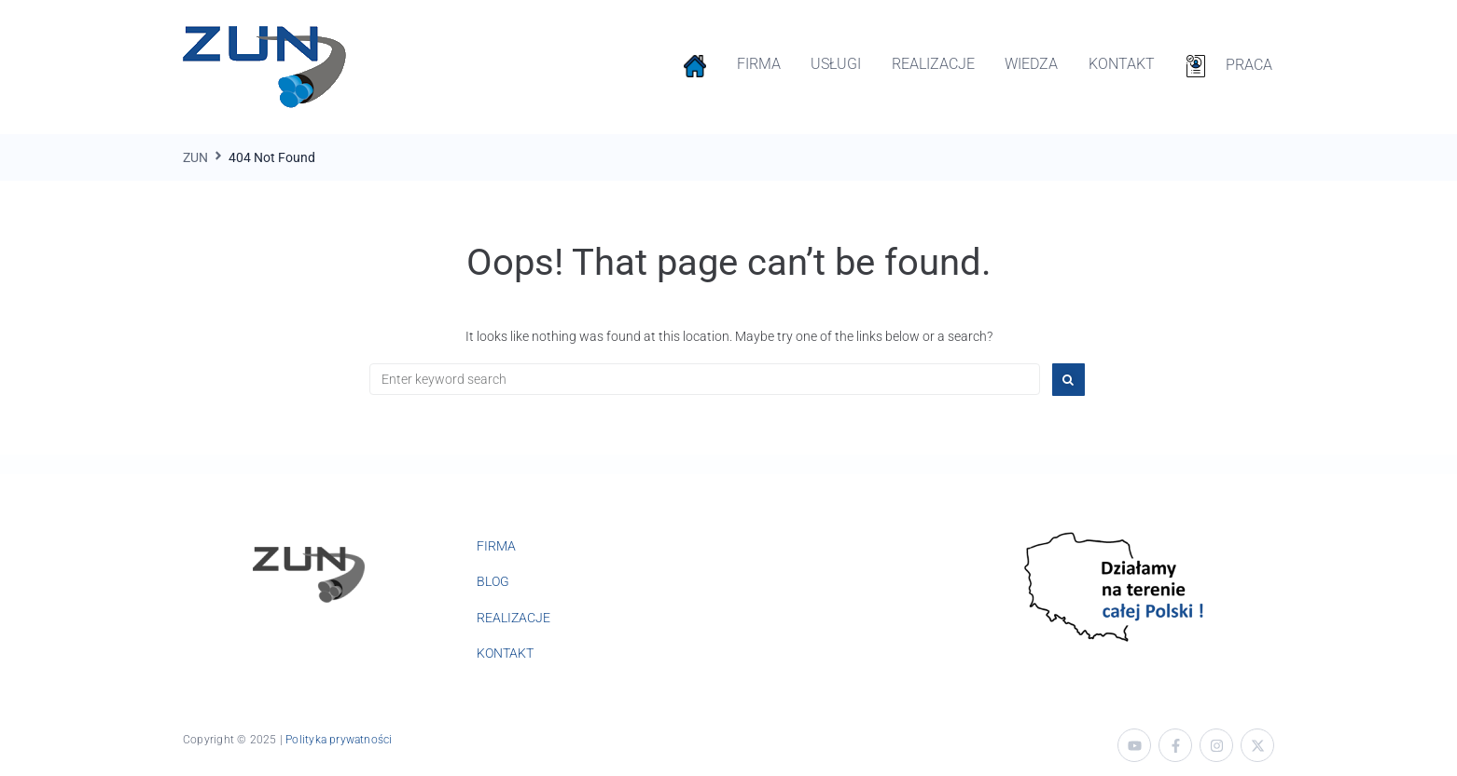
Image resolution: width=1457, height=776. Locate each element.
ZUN (195, 157)
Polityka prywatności (338, 739)
